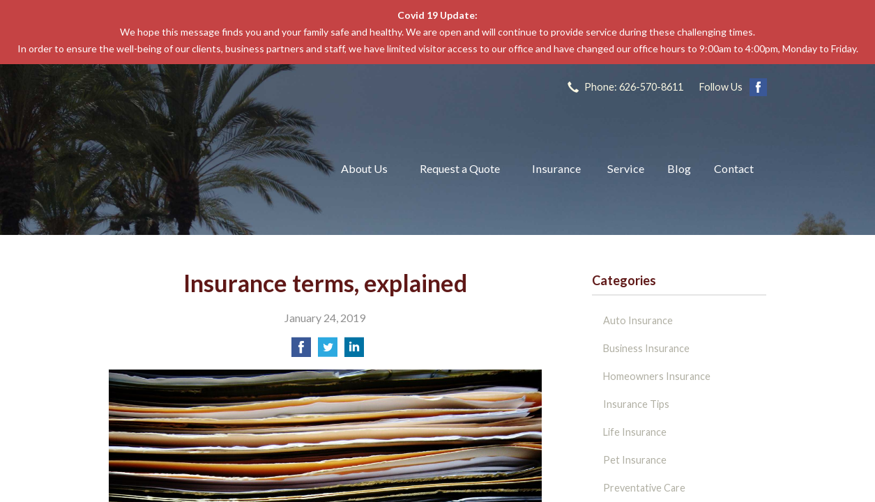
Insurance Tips (636, 404)
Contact (734, 168)
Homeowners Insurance (656, 376)
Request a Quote (460, 168)
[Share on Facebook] (301, 351)
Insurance (556, 168)
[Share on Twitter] (327, 351)
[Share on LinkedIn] (354, 351)
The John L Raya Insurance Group (208, 169)
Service (625, 168)
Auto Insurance (638, 320)
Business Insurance (646, 348)
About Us (364, 168)
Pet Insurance (635, 460)
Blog (679, 168)
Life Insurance (635, 432)
